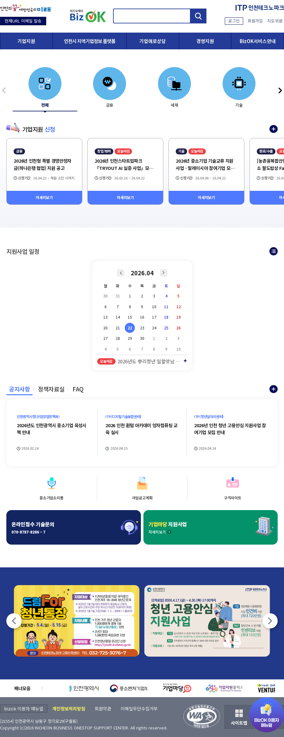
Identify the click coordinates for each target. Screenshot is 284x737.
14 (118, 317)
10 (154, 306)
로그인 (234, 21)
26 (178, 327)
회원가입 (255, 21)
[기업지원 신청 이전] (4, 90)
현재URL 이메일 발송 (23, 21)
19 (178, 317)
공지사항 (19, 389)
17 (154, 317)
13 (105, 317)
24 (154, 327)
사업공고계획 (142, 497)
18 (166, 317)
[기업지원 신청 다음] (280, 90)
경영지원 (205, 41)
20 (105, 327)
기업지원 (26, 41)
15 (130, 317)
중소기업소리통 (51, 497)
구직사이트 (232, 497)
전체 (45, 105)
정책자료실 (51, 389)
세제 (174, 105)
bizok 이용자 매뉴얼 (23, 708)
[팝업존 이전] (14, 620)
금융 (110, 105)
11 (166, 306)
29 (130, 338)
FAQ (78, 389)
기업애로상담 (152, 41)
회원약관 (103, 708)
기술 (239, 105)
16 (142, 317)
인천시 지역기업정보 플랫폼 (89, 41)
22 (130, 327)
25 (166, 327)
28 (118, 338)
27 (105, 338)
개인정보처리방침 (68, 708)
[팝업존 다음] (270, 620)
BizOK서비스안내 (258, 41)
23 (142, 327)
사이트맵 (239, 723)
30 (142, 338)
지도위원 (274, 21)
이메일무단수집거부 (139, 708)
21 (118, 327)
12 (178, 306)
